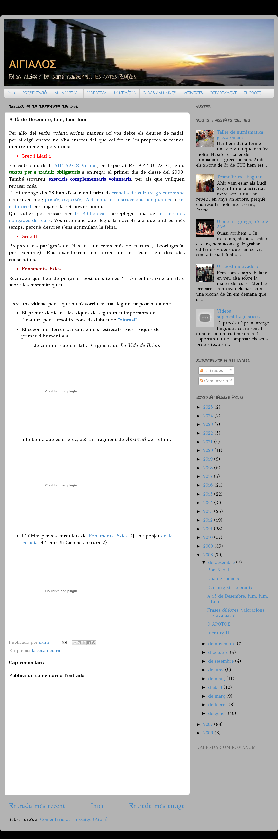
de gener (218, 713)
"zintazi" (126, 320)
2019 (208, 459)
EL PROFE (252, 93)
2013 (208, 511)
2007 (208, 724)
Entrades (211, 370)
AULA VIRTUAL (67, 93)
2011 (208, 528)
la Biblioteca (89, 213)
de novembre (222, 643)
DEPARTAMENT (223, 93)
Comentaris (214, 381)
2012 (208, 520)
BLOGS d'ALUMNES (159, 93)
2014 (208, 502)
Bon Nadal (218, 570)
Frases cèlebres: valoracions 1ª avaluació (235, 612)
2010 (208, 537)
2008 (208, 555)
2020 (208, 450)
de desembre (222, 562)
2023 (208, 424)
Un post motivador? (237, 266)
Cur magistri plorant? (229, 587)
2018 (208, 468)
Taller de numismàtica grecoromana (240, 134)
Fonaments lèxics (107, 536)
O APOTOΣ (219, 624)
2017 (208, 476)
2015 (208, 494)
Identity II (218, 633)
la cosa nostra (46, 650)
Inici (11, 93)
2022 (208, 433)
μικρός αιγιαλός (63, 199)
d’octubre (219, 652)
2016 (208, 485)
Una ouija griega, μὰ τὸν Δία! (242, 224)
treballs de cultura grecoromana (148, 193)
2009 (208, 546)
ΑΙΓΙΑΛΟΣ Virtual (75, 165)
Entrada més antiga (157, 806)
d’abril (216, 687)
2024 (208, 416)
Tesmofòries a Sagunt (239, 177)
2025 (208, 407)
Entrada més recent (37, 806)
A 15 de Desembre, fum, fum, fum (237, 598)
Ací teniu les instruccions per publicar (129, 199)
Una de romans (223, 578)
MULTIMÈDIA (125, 93)
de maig (217, 678)
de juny (216, 669)
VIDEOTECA (96, 93)
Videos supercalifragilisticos (238, 313)
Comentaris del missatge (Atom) (74, 819)
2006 (209, 733)
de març (217, 696)
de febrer (218, 704)
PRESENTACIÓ (35, 93)
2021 (208, 442)
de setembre (221, 661)
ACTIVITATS (193, 93)
